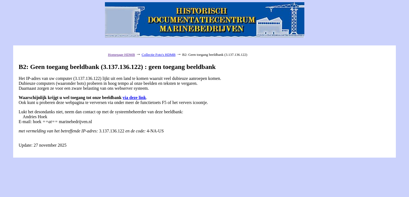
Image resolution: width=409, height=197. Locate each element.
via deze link (134, 97)
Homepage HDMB (121, 55)
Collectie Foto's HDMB (159, 55)
